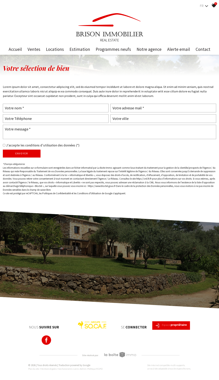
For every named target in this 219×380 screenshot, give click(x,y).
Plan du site (33, 368)
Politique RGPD (95, 368)
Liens (76, 368)
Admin (83, 368)
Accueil (15, 49)
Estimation (80, 49)
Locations (55, 49)
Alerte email (178, 49)
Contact (203, 49)
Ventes (34, 49)
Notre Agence (149, 49)
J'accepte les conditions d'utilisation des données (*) (43, 145)
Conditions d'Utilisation (89, 193)
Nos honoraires (65, 368)
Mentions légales (48, 368)
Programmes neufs (113, 49)
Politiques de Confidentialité (56, 193)
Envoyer (21, 153)
